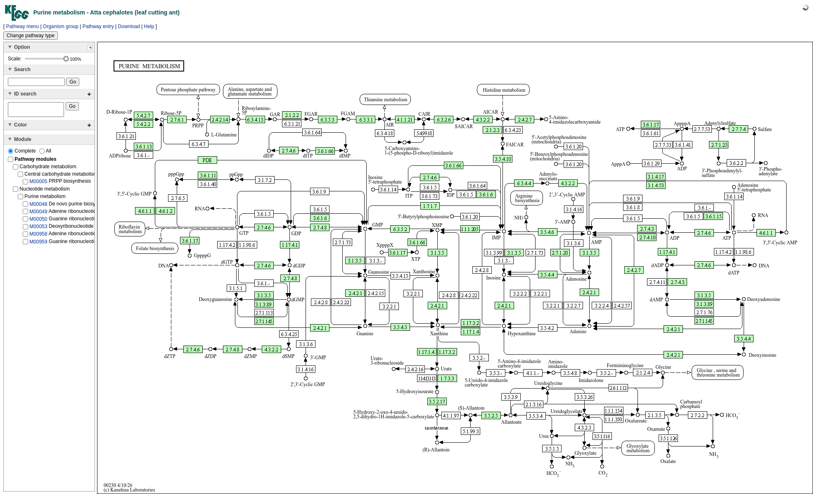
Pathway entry (98, 26)
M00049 (38, 214)
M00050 (38, 221)
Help (149, 26)
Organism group (60, 26)
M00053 (38, 229)
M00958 (38, 236)
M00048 (38, 206)
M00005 (38, 184)
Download (129, 26)
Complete (22, 153)
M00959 (38, 244)
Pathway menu (22, 26)
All (45, 153)
